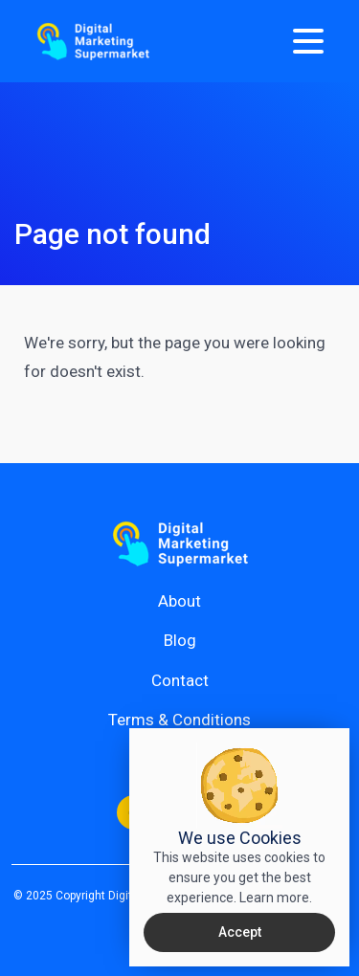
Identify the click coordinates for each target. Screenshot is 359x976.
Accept (239, 932)
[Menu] (308, 41)
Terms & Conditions (179, 719)
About (179, 600)
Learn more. (275, 897)
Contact (180, 680)
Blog (180, 640)
